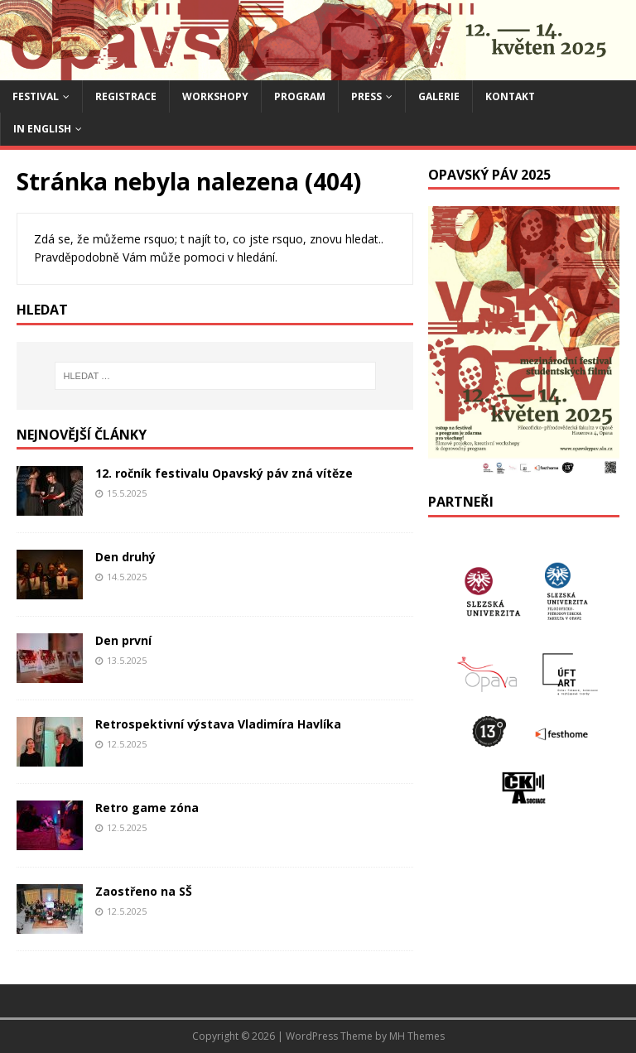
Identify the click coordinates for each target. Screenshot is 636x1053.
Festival (35, 96)
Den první (123, 640)
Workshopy (215, 96)
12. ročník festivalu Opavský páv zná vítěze (224, 473)
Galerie (439, 96)
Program (299, 96)
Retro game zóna (147, 807)
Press (366, 96)
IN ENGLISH (42, 129)
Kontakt (510, 96)
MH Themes (417, 1036)
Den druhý (125, 557)
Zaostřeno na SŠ (143, 891)
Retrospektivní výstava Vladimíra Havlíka (218, 724)
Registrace (126, 96)
